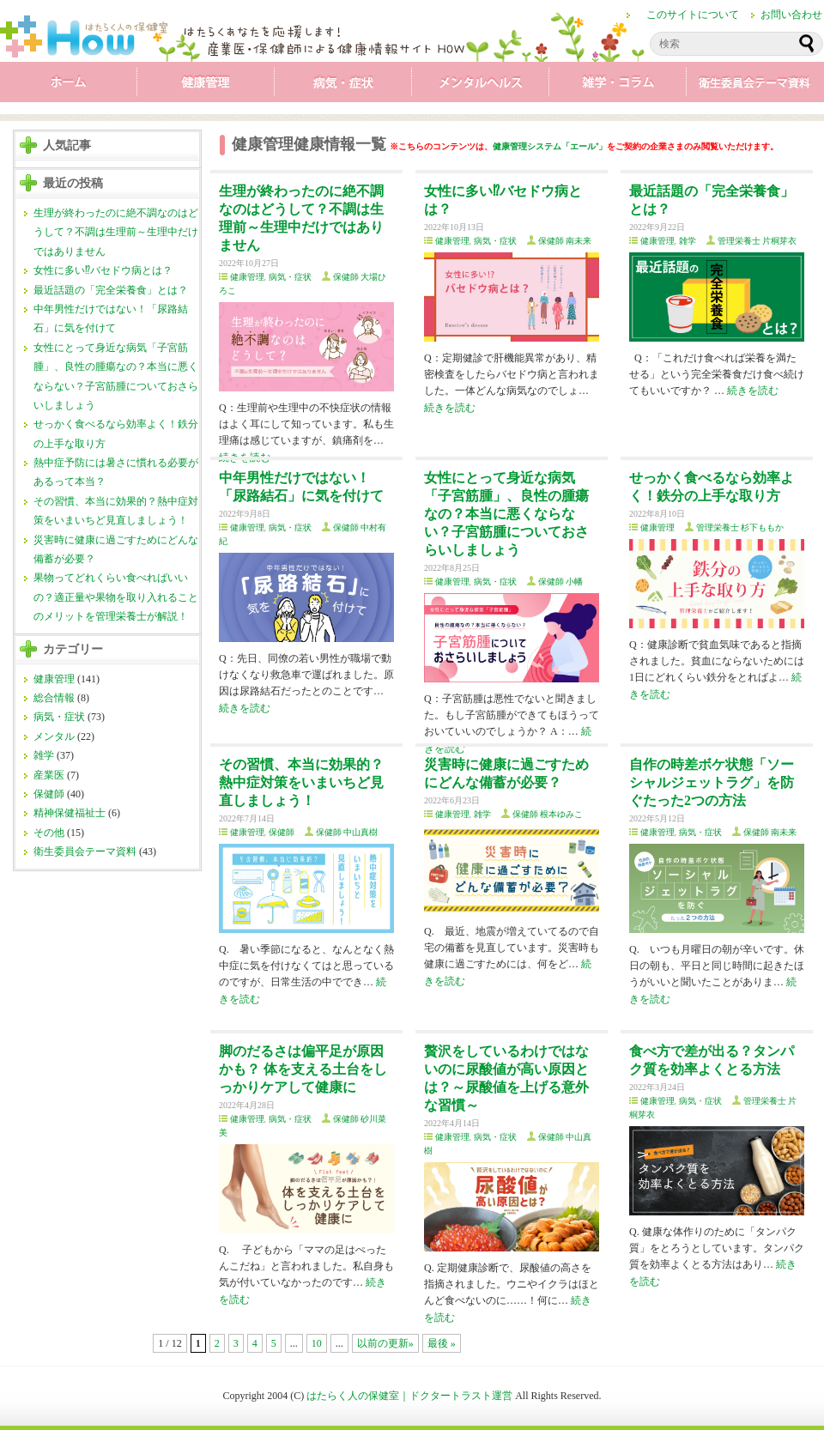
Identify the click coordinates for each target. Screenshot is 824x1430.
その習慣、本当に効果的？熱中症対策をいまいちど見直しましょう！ (301, 782)
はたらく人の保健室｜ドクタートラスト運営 (409, 1396)
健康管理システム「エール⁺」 (550, 146)
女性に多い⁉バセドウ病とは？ (103, 270)
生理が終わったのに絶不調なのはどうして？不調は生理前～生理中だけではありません (115, 232)
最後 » (441, 1343)
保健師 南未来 (565, 240)
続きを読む (450, 408)
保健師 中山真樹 (347, 832)
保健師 (48, 794)
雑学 (618, 86)
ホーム (68, 86)
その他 (48, 833)
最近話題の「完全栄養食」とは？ (110, 290)
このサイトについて (692, 15)
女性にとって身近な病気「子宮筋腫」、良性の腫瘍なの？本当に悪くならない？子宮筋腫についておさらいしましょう (506, 513)
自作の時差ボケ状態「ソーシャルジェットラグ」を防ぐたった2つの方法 (711, 782)
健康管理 (206, 86)
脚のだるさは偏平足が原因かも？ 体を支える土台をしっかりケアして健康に (303, 1069)
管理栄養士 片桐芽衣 (757, 240)
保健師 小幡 (561, 581)
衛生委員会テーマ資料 (755, 86)
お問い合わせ (791, 15)
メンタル (480, 86)
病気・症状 (343, 86)
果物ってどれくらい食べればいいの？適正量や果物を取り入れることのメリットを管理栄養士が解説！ (115, 597)
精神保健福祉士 (69, 813)
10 (317, 1343)
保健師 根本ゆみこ (548, 814)
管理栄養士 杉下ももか (740, 527)
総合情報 (54, 698)
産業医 (48, 775)
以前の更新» (385, 1343)
